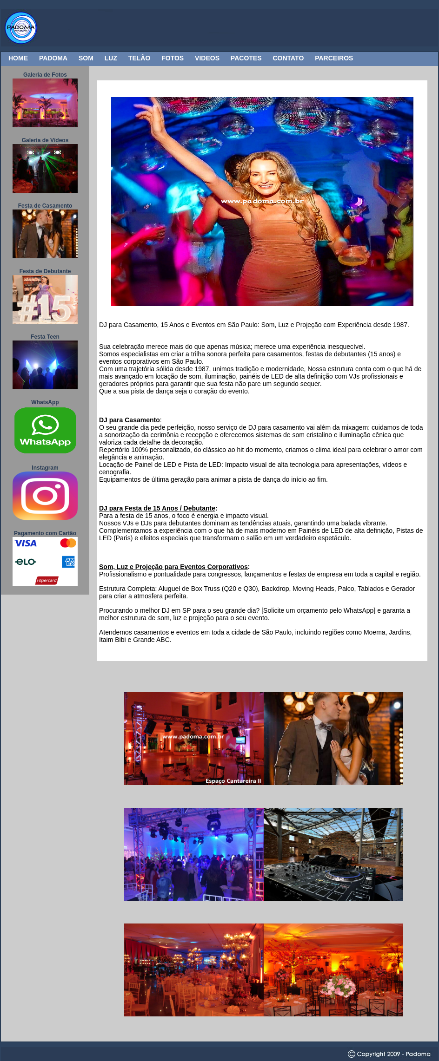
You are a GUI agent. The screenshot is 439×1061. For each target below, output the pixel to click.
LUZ (111, 58)
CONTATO (288, 58)
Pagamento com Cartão (45, 533)
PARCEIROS (334, 58)
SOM (86, 58)
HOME (18, 58)
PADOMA (53, 58)
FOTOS (172, 58)
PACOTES (246, 58)
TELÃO (139, 58)
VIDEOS (207, 58)
